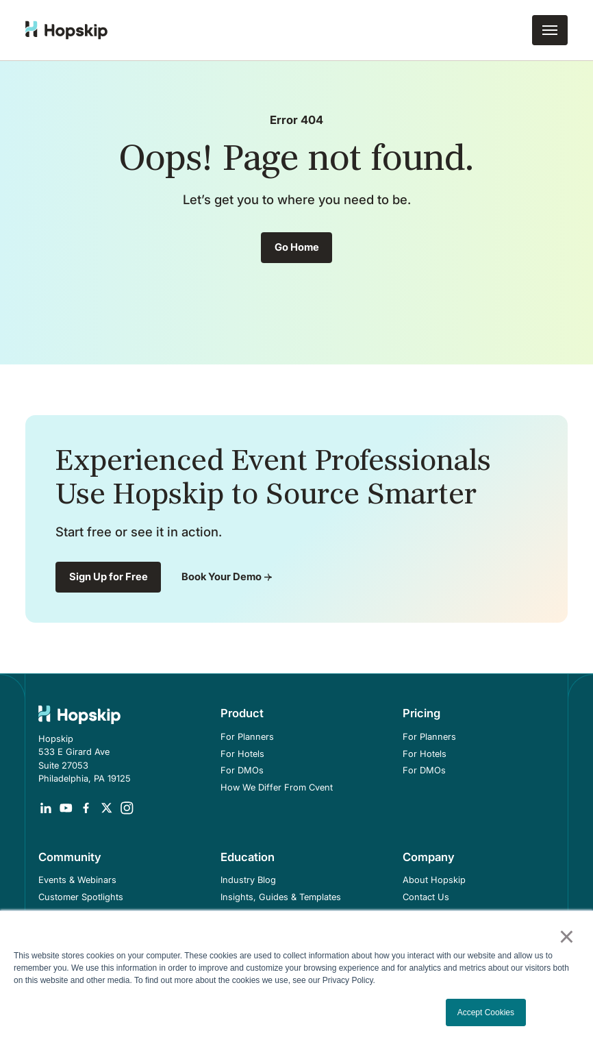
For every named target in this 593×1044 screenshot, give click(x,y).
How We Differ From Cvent (276, 787)
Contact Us (426, 896)
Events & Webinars (77, 879)
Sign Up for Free (108, 577)
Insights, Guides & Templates (280, 896)
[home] (66, 30)
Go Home (297, 247)
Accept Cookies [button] (485, 1012)
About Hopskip (434, 879)
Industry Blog (248, 879)
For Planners (247, 736)
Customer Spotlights (80, 896)
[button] (550, 30)
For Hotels (242, 753)
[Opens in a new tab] (46, 808)
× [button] (566, 936)
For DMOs (242, 770)
